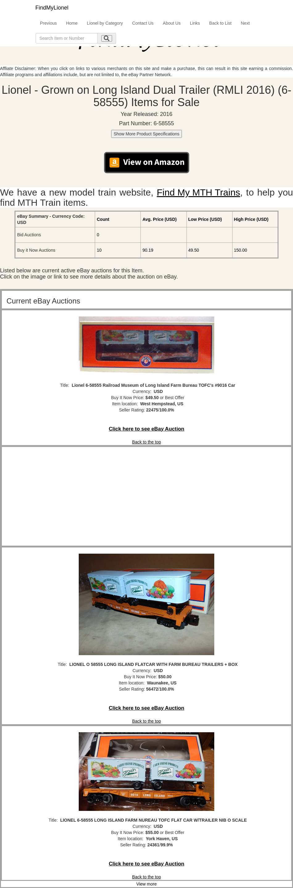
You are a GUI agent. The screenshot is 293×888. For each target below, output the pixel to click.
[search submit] (106, 38)
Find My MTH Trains (198, 192)
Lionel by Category (105, 23)
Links (195, 23)
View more (146, 884)
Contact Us (142, 23)
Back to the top (146, 442)
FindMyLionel (52, 8)
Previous (48, 23)
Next (245, 23)
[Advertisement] (146, 496)
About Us (172, 23)
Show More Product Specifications (146, 133)
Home (71, 23)
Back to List (220, 23)
